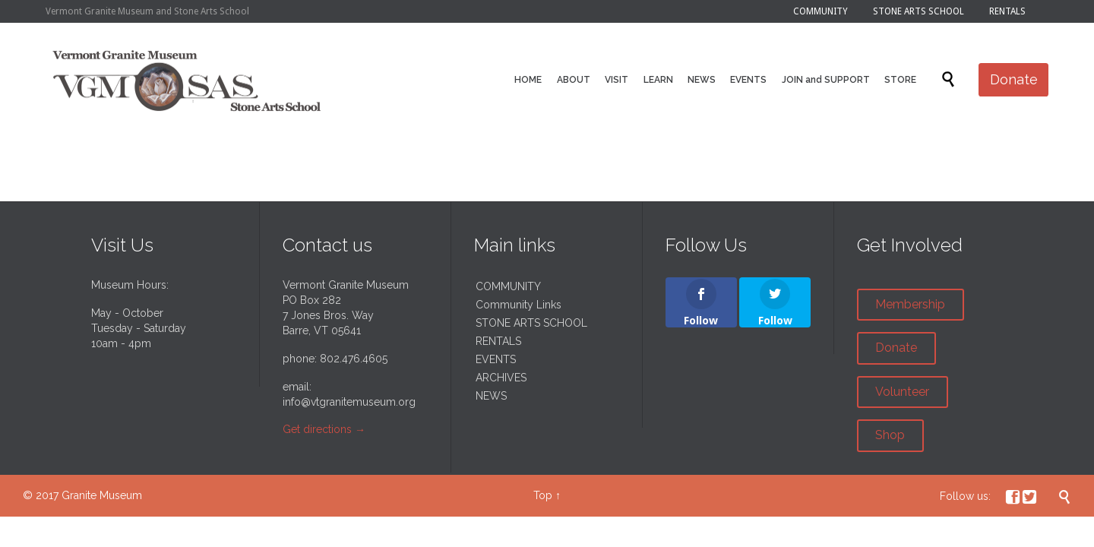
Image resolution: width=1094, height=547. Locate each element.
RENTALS (498, 341)
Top (542, 495)
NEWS (491, 396)
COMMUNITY (508, 286)
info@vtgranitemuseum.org (349, 402)
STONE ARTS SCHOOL (531, 323)
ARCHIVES (501, 378)
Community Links (518, 305)
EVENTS (496, 359)
